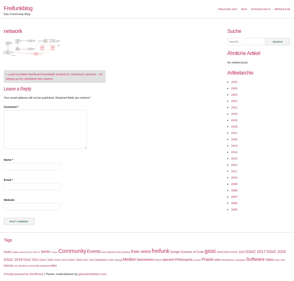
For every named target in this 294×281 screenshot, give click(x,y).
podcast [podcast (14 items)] (197, 260)
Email (8, 179)
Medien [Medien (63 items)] (129, 259)
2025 (234, 81)
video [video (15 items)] (277, 260)
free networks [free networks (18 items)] (109, 252)
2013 (234, 158)
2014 (234, 152)
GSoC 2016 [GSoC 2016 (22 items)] (238, 251)
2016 (234, 139)
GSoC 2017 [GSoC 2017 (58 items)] (255, 251)
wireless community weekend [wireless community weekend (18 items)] (34, 265)
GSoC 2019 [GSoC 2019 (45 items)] (13, 259)
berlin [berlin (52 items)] (45, 251)
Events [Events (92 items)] (94, 251)
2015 (234, 145)
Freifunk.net (228, 9)
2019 (234, 120)
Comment (11, 106)
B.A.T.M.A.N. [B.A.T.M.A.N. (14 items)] (34, 252)
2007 (234, 196)
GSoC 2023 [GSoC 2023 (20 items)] (60, 259)
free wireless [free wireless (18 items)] (123, 252)
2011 (234, 171)
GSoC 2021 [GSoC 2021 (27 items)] (30, 259)
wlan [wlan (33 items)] (53, 265)
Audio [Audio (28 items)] (7, 251)
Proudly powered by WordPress (23, 274)
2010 (234, 177)
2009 (234, 184)
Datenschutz (261, 9)
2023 (234, 94)
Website (9, 199)
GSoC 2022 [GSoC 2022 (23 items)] (46, 259)
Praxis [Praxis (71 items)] (207, 259)
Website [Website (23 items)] (9, 265)
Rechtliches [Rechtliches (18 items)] (227, 259)
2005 (234, 209)
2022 (234, 101)
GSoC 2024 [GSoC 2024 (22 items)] (75, 259)
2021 (234, 107)
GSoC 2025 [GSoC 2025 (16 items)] (88, 260)
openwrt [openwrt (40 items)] (168, 259)
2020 (234, 113)
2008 (234, 190)
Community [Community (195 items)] (72, 251)
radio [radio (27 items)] (217, 259)
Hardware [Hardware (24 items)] (101, 259)
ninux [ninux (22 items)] (158, 259)
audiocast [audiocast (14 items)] (23, 252)
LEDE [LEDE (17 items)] (111, 260)
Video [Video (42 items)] (269, 259)
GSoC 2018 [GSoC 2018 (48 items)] (276, 251)
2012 (234, 164)
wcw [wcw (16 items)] (283, 260)
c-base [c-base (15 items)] (54, 252)
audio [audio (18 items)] (15, 252)
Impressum (282, 9)
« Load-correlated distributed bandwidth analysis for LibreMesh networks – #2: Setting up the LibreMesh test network (54, 76)
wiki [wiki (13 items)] (16, 266)
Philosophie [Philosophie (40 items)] (184, 259)
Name (8, 159)
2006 (234, 203)
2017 (234, 132)
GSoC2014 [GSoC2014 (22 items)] (223, 251)
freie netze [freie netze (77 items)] (141, 251)
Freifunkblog (18, 8)
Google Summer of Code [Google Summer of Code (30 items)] (187, 251)
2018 (234, 126)
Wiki (244, 9)
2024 (234, 88)
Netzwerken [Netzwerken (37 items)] (145, 259)
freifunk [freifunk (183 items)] (161, 251)
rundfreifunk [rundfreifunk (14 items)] (239, 260)
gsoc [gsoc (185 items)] (210, 251)
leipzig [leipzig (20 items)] (118, 259)
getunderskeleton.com (92, 274)
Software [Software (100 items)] (255, 259)
